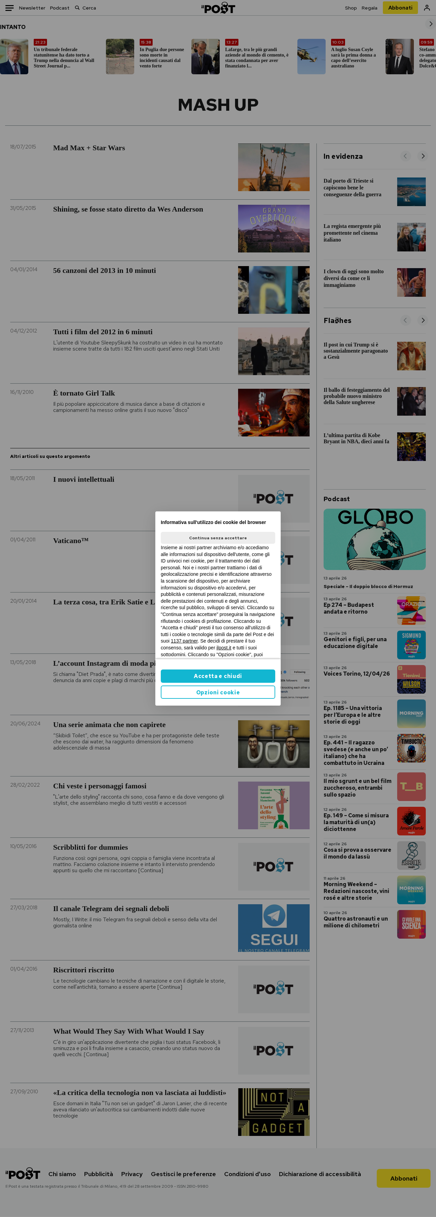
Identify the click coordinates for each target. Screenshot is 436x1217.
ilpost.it (223, 647)
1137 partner (184, 641)
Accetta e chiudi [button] (218, 676)
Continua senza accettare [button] (218, 538)
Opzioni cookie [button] (218, 692)
